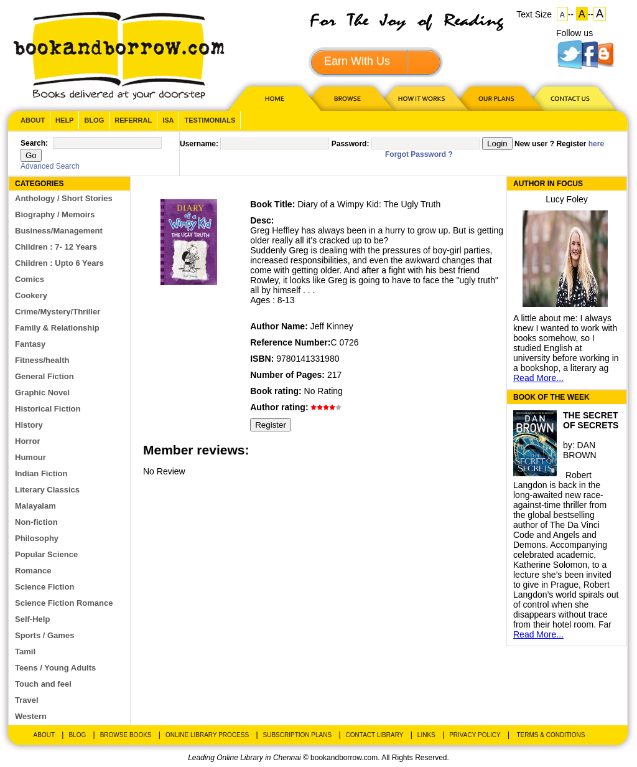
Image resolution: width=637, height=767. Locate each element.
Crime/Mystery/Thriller (57, 311)
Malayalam (35, 506)
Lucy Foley (567, 199)
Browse (348, 98)
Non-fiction (36, 522)
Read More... (538, 378)
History (29, 425)
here (596, 143)
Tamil (25, 651)
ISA (168, 120)
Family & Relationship (57, 327)
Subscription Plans (297, 735)
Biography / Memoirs (55, 214)
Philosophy (36, 538)
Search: (34, 143)
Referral (133, 120)
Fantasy (30, 344)
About (33, 120)
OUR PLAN (496, 98)
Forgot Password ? (419, 154)
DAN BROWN (580, 450)
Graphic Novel (42, 392)
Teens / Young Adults (55, 667)
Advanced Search (50, 166)
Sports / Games (44, 635)
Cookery (31, 295)
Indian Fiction (41, 473)
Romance (33, 570)
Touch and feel (43, 684)
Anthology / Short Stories (64, 198)
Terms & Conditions (550, 735)
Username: (199, 143)
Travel (27, 700)
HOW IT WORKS (421, 98)
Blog (94, 120)
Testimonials (209, 120)
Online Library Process (207, 735)
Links (426, 735)
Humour (30, 457)
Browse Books (126, 735)
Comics (29, 279)
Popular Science (46, 554)
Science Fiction (44, 586)
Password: (351, 143)
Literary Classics (47, 489)
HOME (272, 98)
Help (64, 120)
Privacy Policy (474, 735)
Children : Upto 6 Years (59, 263)
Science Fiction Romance (64, 603)
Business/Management (59, 230)
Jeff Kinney (331, 326)
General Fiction (44, 376)
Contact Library (375, 735)
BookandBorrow (118, 56)
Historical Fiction (47, 408)
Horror (27, 441)
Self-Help (32, 619)
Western (31, 716)
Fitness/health (42, 360)
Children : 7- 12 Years (56, 247)
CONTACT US (569, 98)
